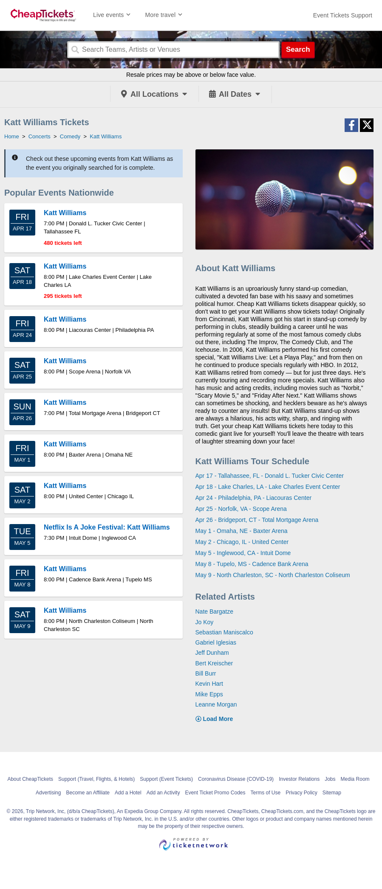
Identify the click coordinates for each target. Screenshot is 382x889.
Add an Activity (163, 793)
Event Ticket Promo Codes (215, 793)
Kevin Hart (209, 683)
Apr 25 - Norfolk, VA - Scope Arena (241, 508)
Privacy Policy (301, 793)
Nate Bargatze (214, 611)
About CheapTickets (30, 779)
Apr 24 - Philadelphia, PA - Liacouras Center (253, 497)
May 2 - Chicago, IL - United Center (242, 541)
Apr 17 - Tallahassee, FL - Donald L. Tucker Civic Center (269, 475)
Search (298, 49)
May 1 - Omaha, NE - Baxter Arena (241, 530)
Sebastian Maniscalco (224, 632)
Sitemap (332, 793)
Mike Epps (209, 694)
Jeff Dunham (212, 652)
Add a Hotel (128, 793)
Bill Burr (205, 673)
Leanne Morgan (216, 704)
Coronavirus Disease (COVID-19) (236, 779)
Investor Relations (299, 779)
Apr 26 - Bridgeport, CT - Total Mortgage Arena (257, 519)
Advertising (48, 793)
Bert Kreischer (214, 663)
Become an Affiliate (88, 793)
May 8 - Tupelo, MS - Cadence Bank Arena (251, 564)
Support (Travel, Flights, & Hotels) (96, 779)
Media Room (355, 779)
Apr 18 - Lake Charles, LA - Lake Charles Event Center (267, 486)
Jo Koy (204, 622)
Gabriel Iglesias (216, 642)
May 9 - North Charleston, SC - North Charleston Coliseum (272, 575)
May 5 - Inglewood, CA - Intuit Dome (243, 553)
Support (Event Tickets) (166, 779)
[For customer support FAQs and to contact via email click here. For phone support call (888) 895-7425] (343, 15)
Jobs (330, 779)
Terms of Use (265, 793)
